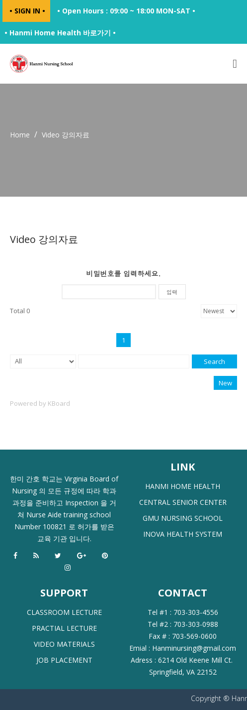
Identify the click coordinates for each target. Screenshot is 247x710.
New (225, 382)
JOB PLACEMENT (64, 660)
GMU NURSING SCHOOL (183, 518)
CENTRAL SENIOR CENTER (183, 502)
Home (20, 134)
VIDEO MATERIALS (64, 644)
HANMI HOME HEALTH (182, 486)
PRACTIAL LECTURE (64, 628)
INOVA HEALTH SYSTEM (182, 534)
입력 (171, 292)
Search (214, 361)
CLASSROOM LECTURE (64, 612)
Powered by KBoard (40, 403)
